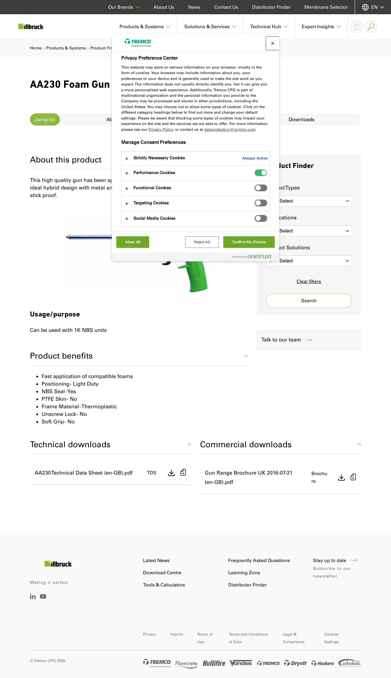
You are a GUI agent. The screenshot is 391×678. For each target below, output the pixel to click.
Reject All (202, 242)
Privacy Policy (161, 129)
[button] (145, 26)
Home (36, 48)
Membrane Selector (326, 7)
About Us (163, 7)
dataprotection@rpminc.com (230, 129)
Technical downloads (110, 444)
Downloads (302, 119)
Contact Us (226, 7)
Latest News (156, 560)
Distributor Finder (271, 7)
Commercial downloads (280, 444)
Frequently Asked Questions (259, 560)
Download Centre (162, 572)
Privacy (149, 634)
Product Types (283, 188)
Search (309, 300)
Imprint (176, 634)
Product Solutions (288, 247)
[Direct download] (171, 472)
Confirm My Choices (249, 242)
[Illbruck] (35, 27)
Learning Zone (244, 572)
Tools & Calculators (164, 585)
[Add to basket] (183, 473)
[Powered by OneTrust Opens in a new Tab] (254, 257)
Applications (281, 217)
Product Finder (104, 48)
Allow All (132, 242)
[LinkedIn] (33, 597)
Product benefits (139, 356)
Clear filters (309, 281)
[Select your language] (373, 7)
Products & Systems (66, 48)
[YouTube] (43, 600)
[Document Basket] (356, 27)
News (194, 7)
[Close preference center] (272, 43)
